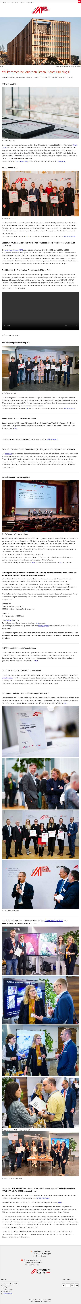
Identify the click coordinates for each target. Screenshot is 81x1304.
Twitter (63, 1284)
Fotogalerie (61, 161)
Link (37, 623)
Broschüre (8, 454)
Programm (9, 620)
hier (27, 236)
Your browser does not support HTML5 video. (40, 311)
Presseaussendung (21, 161)
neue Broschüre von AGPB (14, 250)
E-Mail (76, 1284)
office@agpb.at (69, 236)
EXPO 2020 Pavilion (42, 1198)
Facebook (68, 1284)
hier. (65, 703)
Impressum (47, 1302)
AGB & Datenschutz (36, 1302)
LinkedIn (72, 1284)
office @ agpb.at (7, 1293)
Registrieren (15, 2)
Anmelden (6, 2)
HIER (59, 1202)
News (22, 2)
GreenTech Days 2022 (54, 921)
